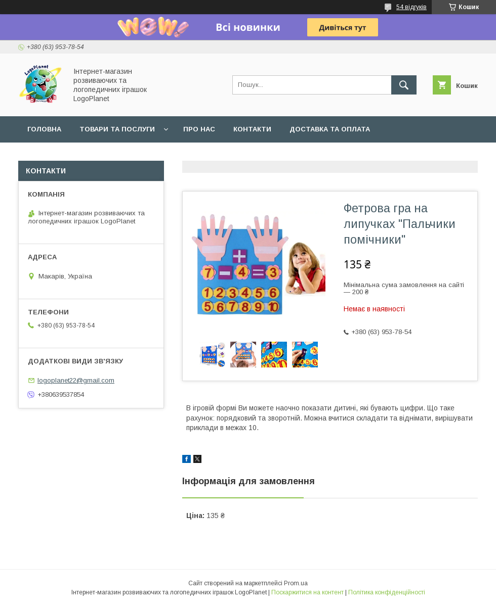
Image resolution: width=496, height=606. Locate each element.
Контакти (252, 129)
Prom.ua (296, 583)
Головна (44, 129)
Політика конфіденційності (386, 592)
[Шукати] (404, 85)
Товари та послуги (117, 129)
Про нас (199, 129)
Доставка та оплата (330, 129)
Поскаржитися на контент (307, 592)
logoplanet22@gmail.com (75, 380)
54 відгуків (411, 7)
